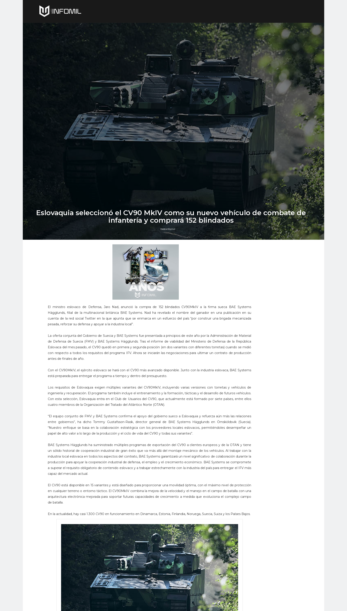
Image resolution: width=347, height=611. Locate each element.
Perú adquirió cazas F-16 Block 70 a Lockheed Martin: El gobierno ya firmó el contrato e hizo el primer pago (264, 473)
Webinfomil (170, 374)
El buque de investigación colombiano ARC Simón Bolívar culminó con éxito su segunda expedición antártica (265, 554)
